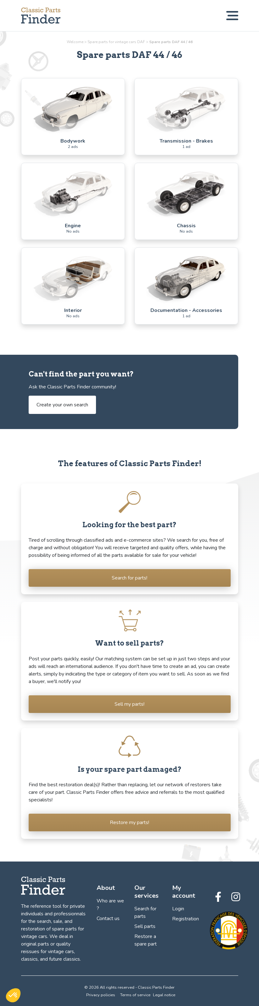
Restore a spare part (145, 940)
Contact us (108, 918)
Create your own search (62, 404)
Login (178, 908)
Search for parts (145, 912)
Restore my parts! (129, 822)
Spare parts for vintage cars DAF (116, 41)
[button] (13, 995)
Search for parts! (129, 577)
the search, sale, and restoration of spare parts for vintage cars (52, 929)
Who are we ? (110, 904)
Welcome (75, 41)
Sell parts (144, 926)
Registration (185, 918)
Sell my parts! (129, 704)
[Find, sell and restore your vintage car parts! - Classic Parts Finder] (40, 16)
